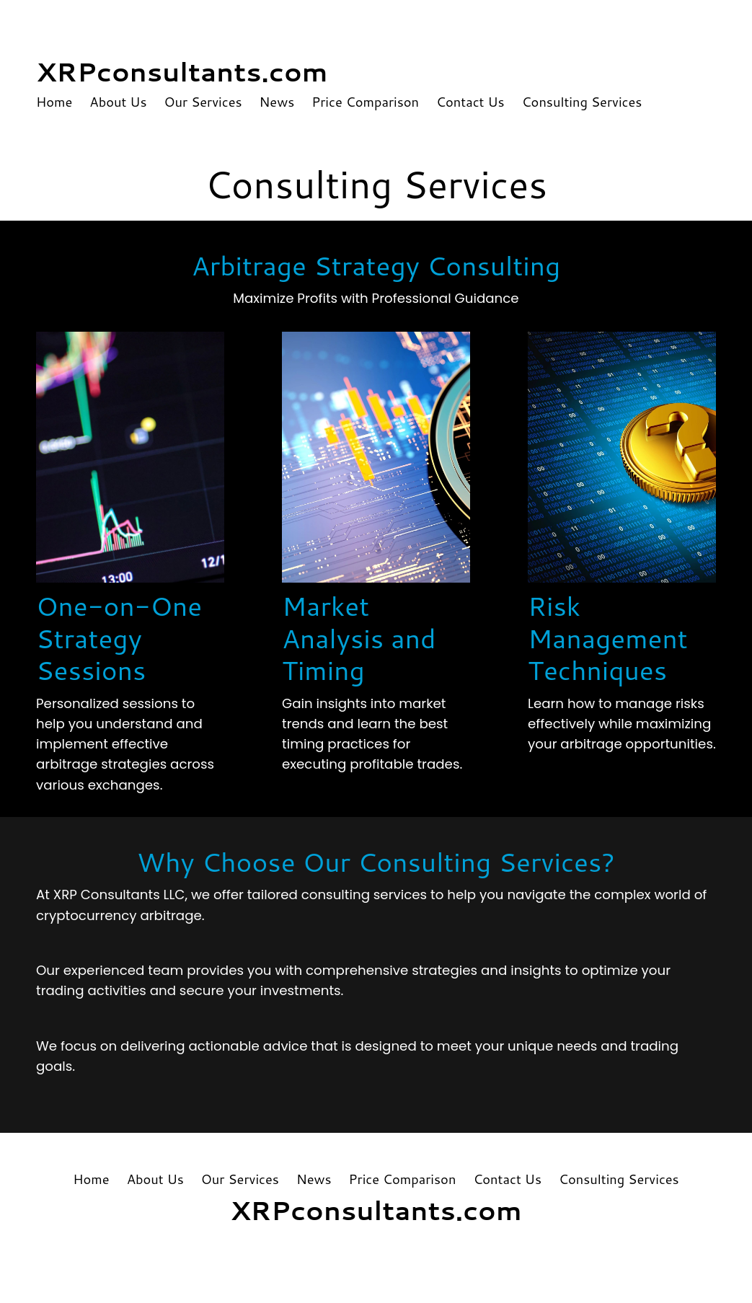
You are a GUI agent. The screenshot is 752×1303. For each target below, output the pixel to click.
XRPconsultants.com (182, 71)
